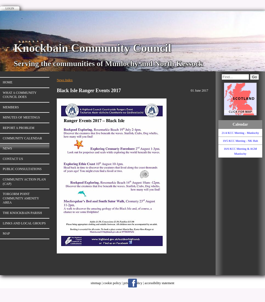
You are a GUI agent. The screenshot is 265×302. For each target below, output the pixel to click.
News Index (65, 80)
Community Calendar (22, 138)
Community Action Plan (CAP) (24, 181)
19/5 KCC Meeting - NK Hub (240, 140)
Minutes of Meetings (21, 117)
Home (7, 82)
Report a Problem (18, 128)
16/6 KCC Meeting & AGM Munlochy (240, 151)
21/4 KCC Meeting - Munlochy (240, 132)
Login (9, 8)
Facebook (132, 283)
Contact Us (13, 159)
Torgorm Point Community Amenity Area (21, 198)
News (7, 148)
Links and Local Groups (24, 223)
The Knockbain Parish (22, 213)
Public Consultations (22, 169)
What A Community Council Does (19, 95)
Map (6, 233)
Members (11, 107)
